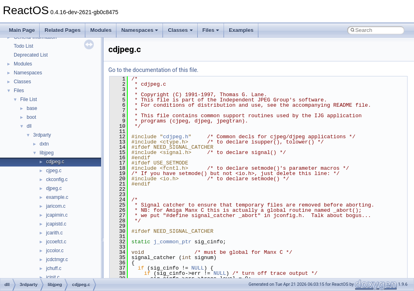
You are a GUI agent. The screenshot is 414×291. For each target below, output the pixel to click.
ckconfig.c (57, 179)
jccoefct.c (56, 242)
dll (29, 126)
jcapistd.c (56, 224)
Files (211, 30)
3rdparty (42, 135)
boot (31, 117)
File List (28, 99)
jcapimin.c (57, 215)
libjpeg (47, 153)
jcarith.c (54, 233)
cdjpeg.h (175, 136)
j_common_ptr (173, 241)
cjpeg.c (53, 170)
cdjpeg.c (55, 161)
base (32, 108)
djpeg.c (54, 188)
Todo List (23, 46)
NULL (197, 268)
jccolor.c (54, 250)
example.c (57, 197)
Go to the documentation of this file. (153, 70)
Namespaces (139, 30)
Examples (241, 30)
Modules (101, 30)
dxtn (44, 144)
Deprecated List (31, 55)
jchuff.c (53, 268)
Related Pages (62, 30)
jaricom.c (55, 206)
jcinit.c (52, 277)
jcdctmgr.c (57, 259)
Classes (180, 30)
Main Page (22, 30)
